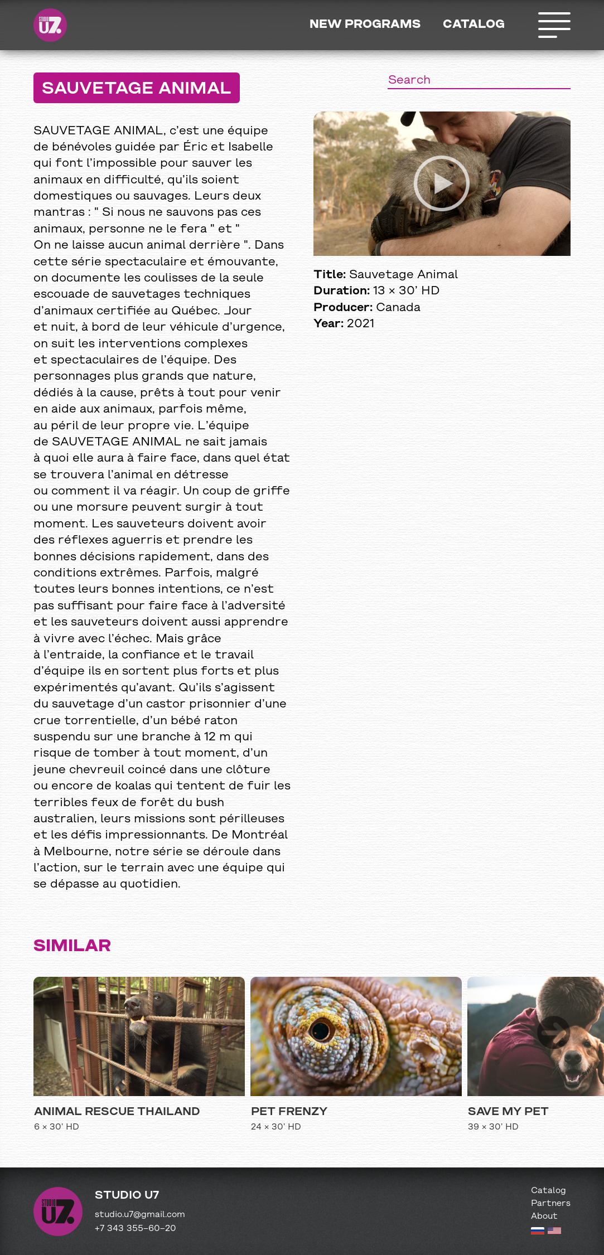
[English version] (554, 1232)
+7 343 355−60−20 (135, 1229)
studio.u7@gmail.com (140, 1215)
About (544, 1216)
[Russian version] (537, 1232)
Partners (551, 1204)
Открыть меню (554, 25)
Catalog (474, 25)
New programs (365, 25)
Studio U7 (50, 25)
